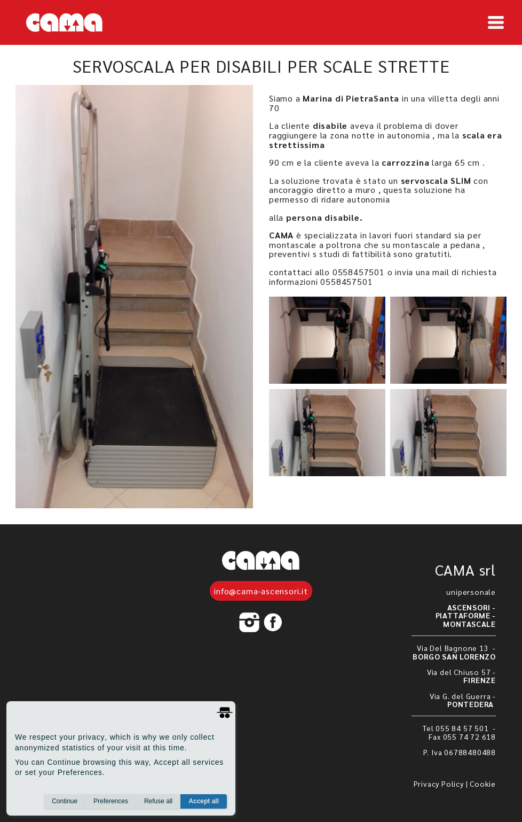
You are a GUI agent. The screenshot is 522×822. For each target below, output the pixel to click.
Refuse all (158, 801)
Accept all (203, 801)
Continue (64, 801)
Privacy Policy (439, 783)
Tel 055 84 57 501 (457, 728)
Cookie (483, 783)
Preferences (110, 801)
